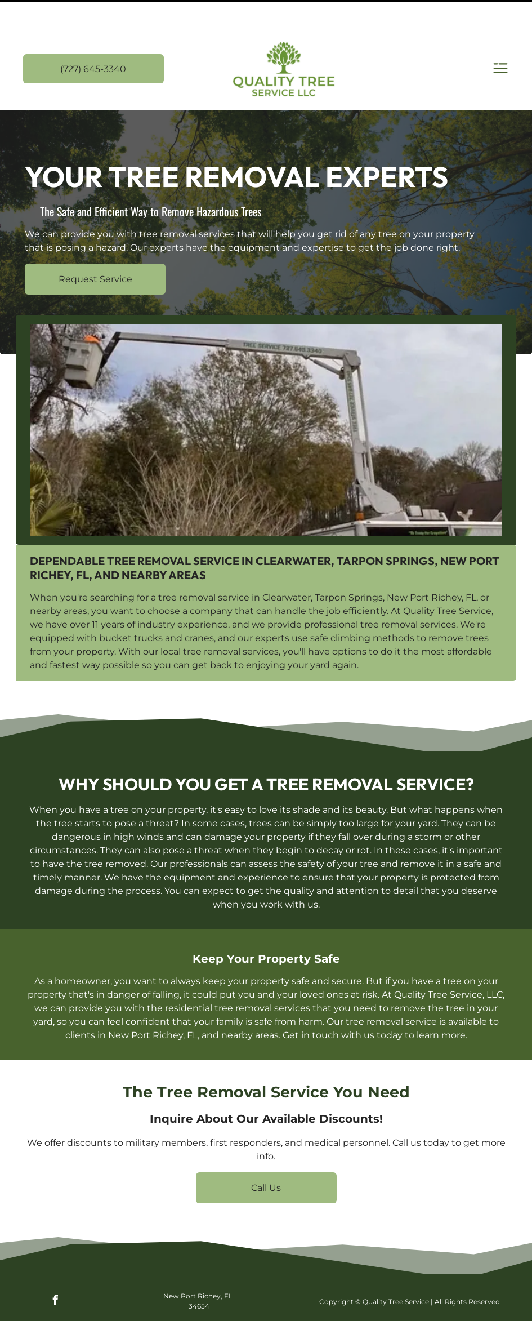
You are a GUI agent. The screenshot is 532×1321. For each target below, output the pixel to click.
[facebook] (55, 1273)
